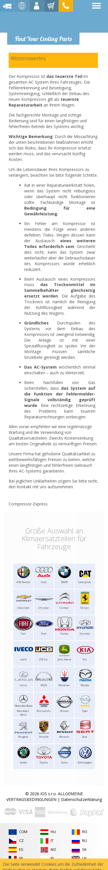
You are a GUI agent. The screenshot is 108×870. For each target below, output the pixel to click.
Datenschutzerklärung (81, 799)
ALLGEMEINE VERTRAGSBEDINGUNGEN (44, 796)
